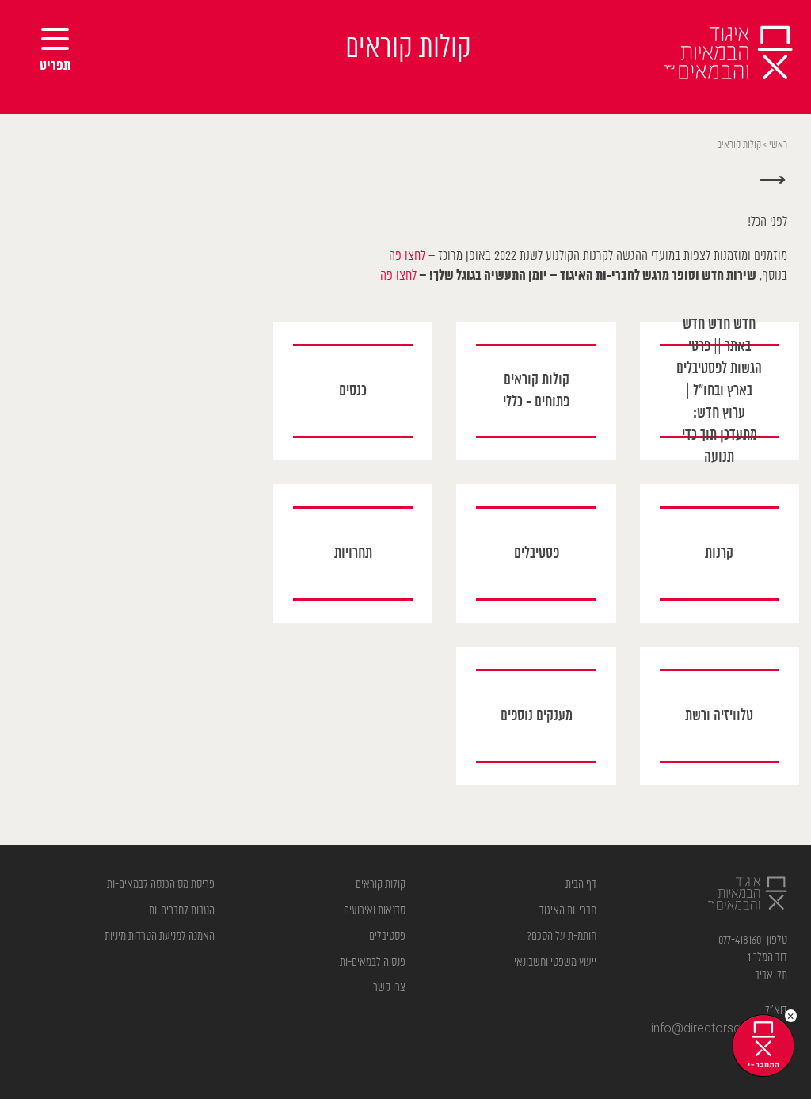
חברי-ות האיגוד (567, 911)
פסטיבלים (387, 936)
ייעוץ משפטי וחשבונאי (555, 962)
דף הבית (580, 884)
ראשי (778, 145)
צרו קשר (389, 987)
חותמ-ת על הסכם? (561, 936)
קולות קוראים (381, 884)
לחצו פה (407, 256)
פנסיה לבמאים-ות (373, 962)
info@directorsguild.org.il (719, 1029)
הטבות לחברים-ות (182, 911)
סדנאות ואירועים (375, 911)
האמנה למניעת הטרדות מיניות (160, 936)
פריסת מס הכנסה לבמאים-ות (161, 884)
